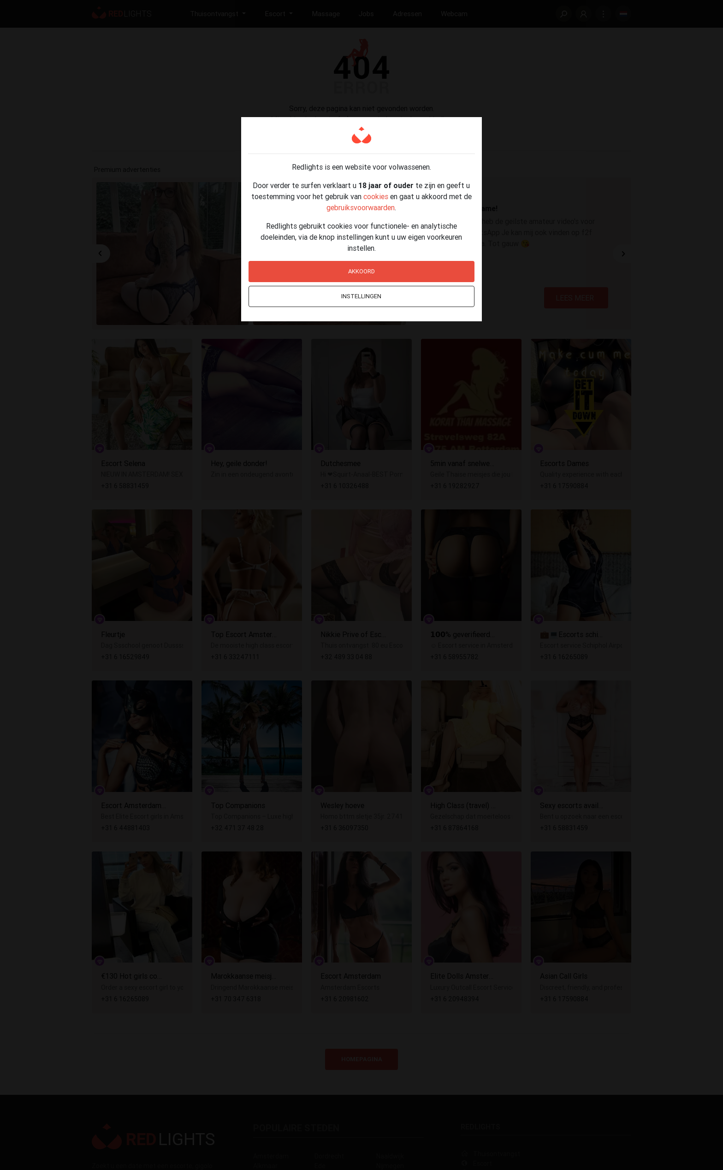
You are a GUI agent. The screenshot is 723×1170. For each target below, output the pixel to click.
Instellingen (361, 296)
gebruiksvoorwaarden (360, 207)
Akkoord (361, 271)
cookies (375, 196)
